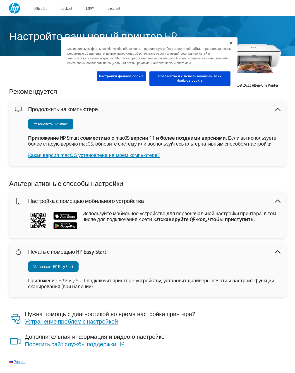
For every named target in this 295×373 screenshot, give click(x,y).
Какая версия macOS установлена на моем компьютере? (94, 155)
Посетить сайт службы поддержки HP (74, 344)
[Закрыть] (231, 43)
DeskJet (66, 8)
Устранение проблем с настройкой (71, 321)
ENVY (90, 8)
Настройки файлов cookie (121, 76)
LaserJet (114, 8)
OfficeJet (40, 8)
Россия (19, 361)
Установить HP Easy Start (53, 266)
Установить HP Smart (51, 124)
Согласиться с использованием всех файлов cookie (190, 78)
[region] (149, 65)
